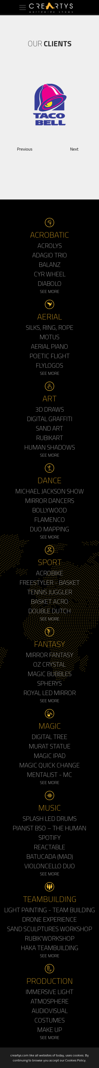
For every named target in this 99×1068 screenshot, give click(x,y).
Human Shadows (49, 447)
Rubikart (49, 437)
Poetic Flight (50, 356)
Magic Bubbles (50, 673)
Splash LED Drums (50, 818)
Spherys (49, 683)
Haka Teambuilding (49, 947)
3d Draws (49, 409)
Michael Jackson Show (49, 491)
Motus (49, 337)
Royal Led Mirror (49, 692)
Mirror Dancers (49, 500)
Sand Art (49, 428)
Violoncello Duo (49, 866)
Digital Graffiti (49, 418)
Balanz (49, 264)
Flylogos (49, 365)
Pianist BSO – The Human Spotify (49, 832)
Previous (24, 149)
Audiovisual (50, 1010)
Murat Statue (49, 746)
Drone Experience (49, 919)
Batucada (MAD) (49, 856)
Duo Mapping (49, 529)
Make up (49, 1029)
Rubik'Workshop (49, 938)
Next (74, 149)
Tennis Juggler (49, 592)
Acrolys (49, 245)
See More (49, 291)
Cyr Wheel (49, 274)
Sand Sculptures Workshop (49, 929)
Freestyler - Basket (50, 582)
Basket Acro (49, 601)
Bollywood (49, 510)
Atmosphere (50, 1001)
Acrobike (49, 573)
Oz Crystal (49, 664)
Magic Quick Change (49, 765)
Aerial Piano (49, 346)
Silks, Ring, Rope (49, 327)
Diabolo (50, 283)
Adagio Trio (49, 255)
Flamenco (49, 519)
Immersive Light (49, 991)
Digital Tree (49, 736)
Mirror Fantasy (49, 655)
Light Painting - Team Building (49, 910)
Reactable (49, 847)
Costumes (49, 1020)
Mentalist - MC (49, 774)
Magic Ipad (49, 755)
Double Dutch (49, 611)
